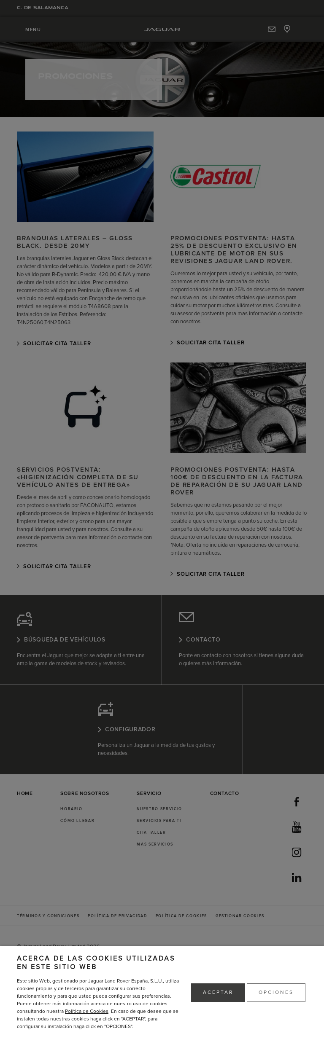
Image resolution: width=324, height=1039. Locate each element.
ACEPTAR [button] (218, 992)
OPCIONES (276, 992)
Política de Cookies (86, 1011)
